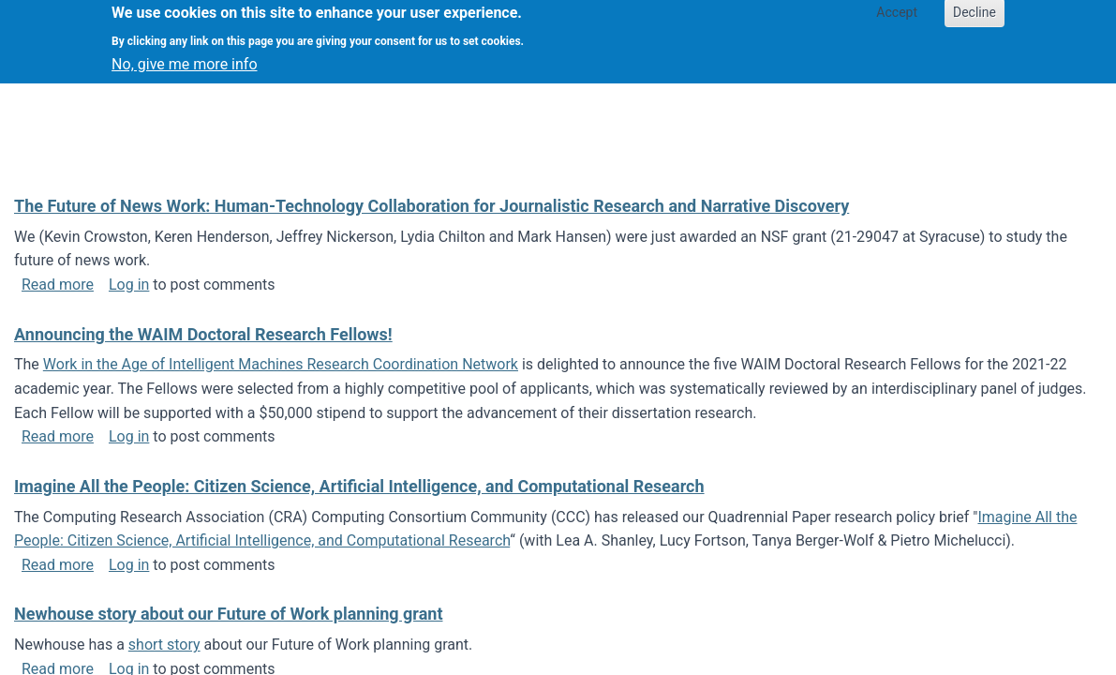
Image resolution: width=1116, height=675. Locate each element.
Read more (58, 284)
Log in (129, 284)
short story (164, 644)
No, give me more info (184, 57)
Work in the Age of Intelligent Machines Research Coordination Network (280, 364)
